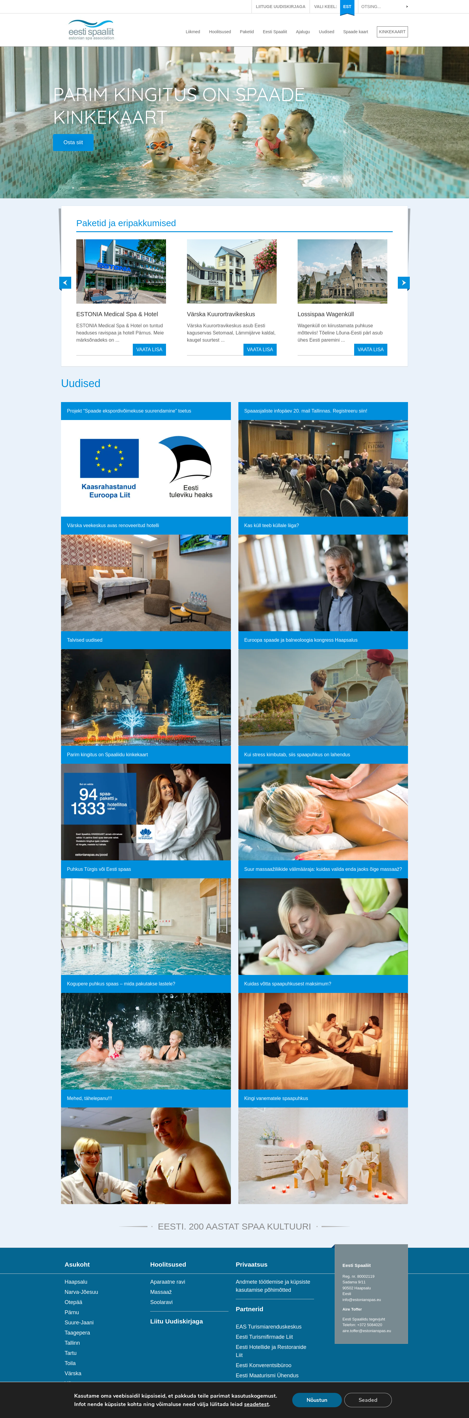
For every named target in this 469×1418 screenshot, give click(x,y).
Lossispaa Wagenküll (326, 314)
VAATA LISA (149, 349)
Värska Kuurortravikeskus (221, 314)
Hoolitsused (220, 31)
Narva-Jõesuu (81, 1292)
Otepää (73, 1302)
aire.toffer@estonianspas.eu (366, 1331)
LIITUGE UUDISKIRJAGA (281, 6)
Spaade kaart (355, 31)
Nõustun (317, 1400)
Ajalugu (303, 31)
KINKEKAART (392, 31)
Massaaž (161, 1292)
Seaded (368, 1400)
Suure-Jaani (79, 1323)
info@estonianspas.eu (361, 1299)
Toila (70, 1363)
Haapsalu (76, 1282)
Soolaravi (161, 1302)
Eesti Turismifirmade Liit (264, 1337)
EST (347, 6)
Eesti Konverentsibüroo (263, 1365)
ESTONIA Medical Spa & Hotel (117, 314)
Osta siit (73, 142)
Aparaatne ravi (167, 1282)
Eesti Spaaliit (275, 31)
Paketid (247, 31)
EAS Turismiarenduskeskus (269, 1327)
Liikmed (193, 31)
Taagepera (77, 1333)
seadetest (256, 1404)
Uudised (326, 31)
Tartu (71, 1353)
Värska (73, 1373)
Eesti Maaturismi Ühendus (267, 1376)
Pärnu (72, 1312)
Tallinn (72, 1343)
